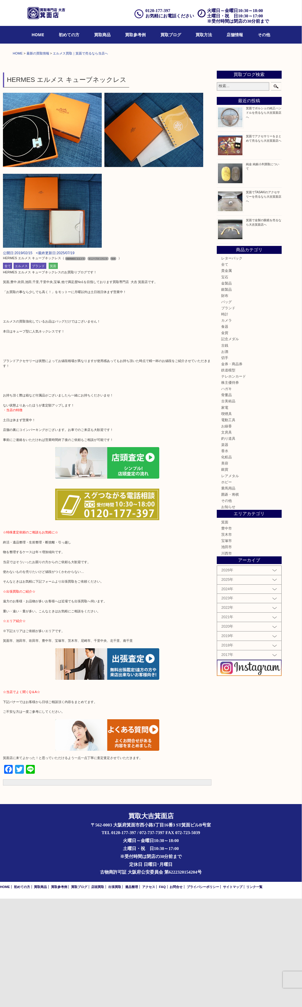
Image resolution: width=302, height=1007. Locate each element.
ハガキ (226, 497)
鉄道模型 (228, 478)
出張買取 (114, 995)
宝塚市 (226, 649)
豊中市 (226, 637)
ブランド (38, 374)
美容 (224, 572)
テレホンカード (233, 485)
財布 (224, 404)
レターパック (231, 366)
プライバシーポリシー (203, 995)
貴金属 (226, 379)
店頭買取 (97, 995)
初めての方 (69, 34)
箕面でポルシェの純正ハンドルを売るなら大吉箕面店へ (263, 221)
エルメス (21, 374)
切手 (224, 466)
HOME (38, 34)
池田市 (226, 655)
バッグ (226, 410)
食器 (224, 435)
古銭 (224, 454)
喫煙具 (226, 522)
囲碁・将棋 (230, 603)
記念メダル (230, 447)
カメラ (226, 429)
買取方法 (204, 34)
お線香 (226, 534)
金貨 (224, 441)
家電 (224, 516)
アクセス (148, 995)
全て (7, 374)
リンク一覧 (254, 995)
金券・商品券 (231, 472)
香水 (224, 559)
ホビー (226, 590)
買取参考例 (135, 34)
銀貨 (224, 578)
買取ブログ (170, 34)
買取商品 (102, 34)
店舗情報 (234, 34)
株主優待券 (230, 491)
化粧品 (226, 565)
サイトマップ (232, 995)
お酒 (224, 460)
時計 (224, 422)
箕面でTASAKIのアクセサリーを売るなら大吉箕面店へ (263, 305)
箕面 (53, 374)
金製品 (226, 391)
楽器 (224, 553)
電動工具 (228, 528)
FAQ (162, 995)
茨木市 (226, 643)
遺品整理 (131, 995)
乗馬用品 (228, 596)
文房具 (226, 541)
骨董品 (226, 503)
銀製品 (226, 398)
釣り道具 (228, 547)
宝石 (224, 385)
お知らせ (228, 615)
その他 (264, 34)
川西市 (226, 662)
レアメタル (230, 584)
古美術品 (228, 510)
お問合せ (176, 995)
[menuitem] (37, 35)
